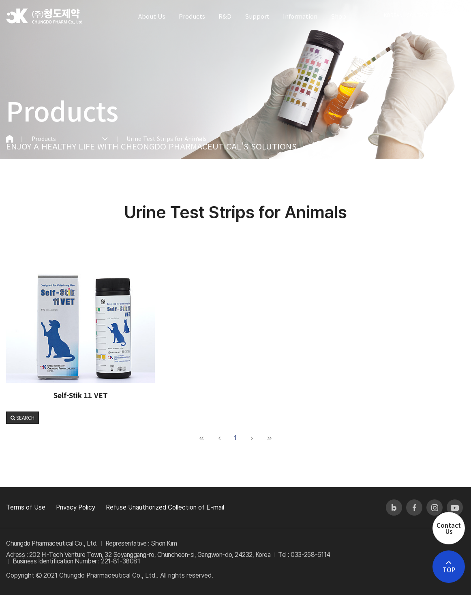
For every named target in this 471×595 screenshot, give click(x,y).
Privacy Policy (75, 507)
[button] (22, 418)
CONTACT (417, 14)
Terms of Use (25, 507)
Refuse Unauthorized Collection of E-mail (165, 507)
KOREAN (393, 14)
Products (44, 138)
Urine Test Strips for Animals (164, 138)
